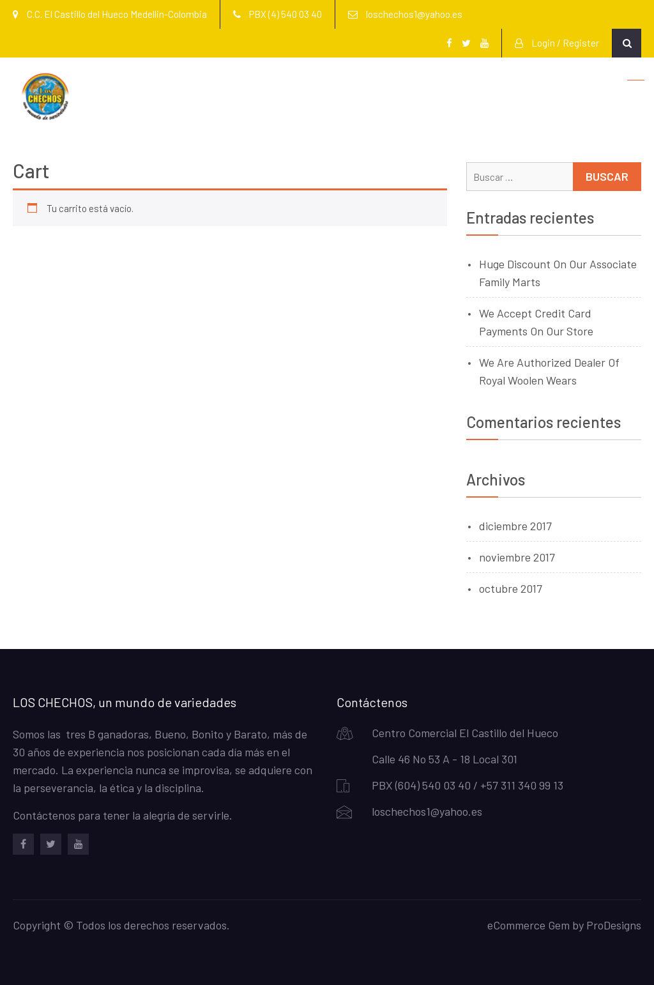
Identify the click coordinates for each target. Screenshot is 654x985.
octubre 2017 (510, 588)
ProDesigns (613, 925)
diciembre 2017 (515, 526)
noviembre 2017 (517, 557)
